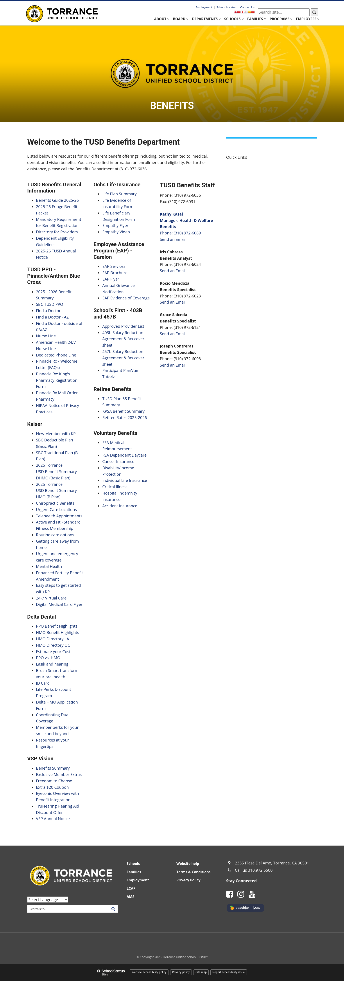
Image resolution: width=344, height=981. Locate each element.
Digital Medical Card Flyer (59, 604)
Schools (133, 863)
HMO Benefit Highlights (57, 632)
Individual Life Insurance (125, 480)
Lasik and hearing (52, 664)
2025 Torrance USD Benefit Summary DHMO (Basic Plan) (56, 472)
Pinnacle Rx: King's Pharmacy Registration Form (56, 380)
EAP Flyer (110, 279)
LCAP (131, 888)
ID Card (43, 683)
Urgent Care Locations (56, 509)
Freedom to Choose (54, 780)
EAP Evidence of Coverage (126, 298)
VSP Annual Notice (53, 818)
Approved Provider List (123, 326)
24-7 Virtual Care (51, 598)
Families (134, 871)
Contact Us (247, 7)
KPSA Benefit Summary (123, 411)
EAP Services (113, 266)
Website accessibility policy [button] (149, 972)
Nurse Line (46, 335)
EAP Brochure (114, 272)
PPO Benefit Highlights (56, 626)
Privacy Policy (188, 880)
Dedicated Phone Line (56, 355)
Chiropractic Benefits (55, 503)
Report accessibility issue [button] (228, 972)
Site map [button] (201, 972)
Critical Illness (114, 486)
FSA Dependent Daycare (124, 455)
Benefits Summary (53, 768)
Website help (187, 863)
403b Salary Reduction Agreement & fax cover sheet (123, 339)
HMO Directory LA (52, 638)
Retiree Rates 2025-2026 (124, 417)
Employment (203, 7)
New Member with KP (56, 433)
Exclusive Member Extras (59, 774)
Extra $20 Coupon (52, 787)
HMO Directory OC (53, 645)
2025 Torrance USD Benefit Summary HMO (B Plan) (56, 491)
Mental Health (49, 566)
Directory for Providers (57, 231)
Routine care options (55, 534)
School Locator (226, 7)
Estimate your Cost (53, 651)
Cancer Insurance (118, 461)
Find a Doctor (48, 310)
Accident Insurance (119, 505)
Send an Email (173, 239)
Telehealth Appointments (59, 515)
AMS (130, 896)
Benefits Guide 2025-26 (57, 200)
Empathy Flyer (115, 225)
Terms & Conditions (193, 871)
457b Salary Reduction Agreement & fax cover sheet (123, 358)
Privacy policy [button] (181, 972)
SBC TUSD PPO (49, 304)
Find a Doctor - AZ (52, 317)
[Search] (314, 12)
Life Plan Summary (119, 193)
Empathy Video (116, 231)
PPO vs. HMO (48, 657)
